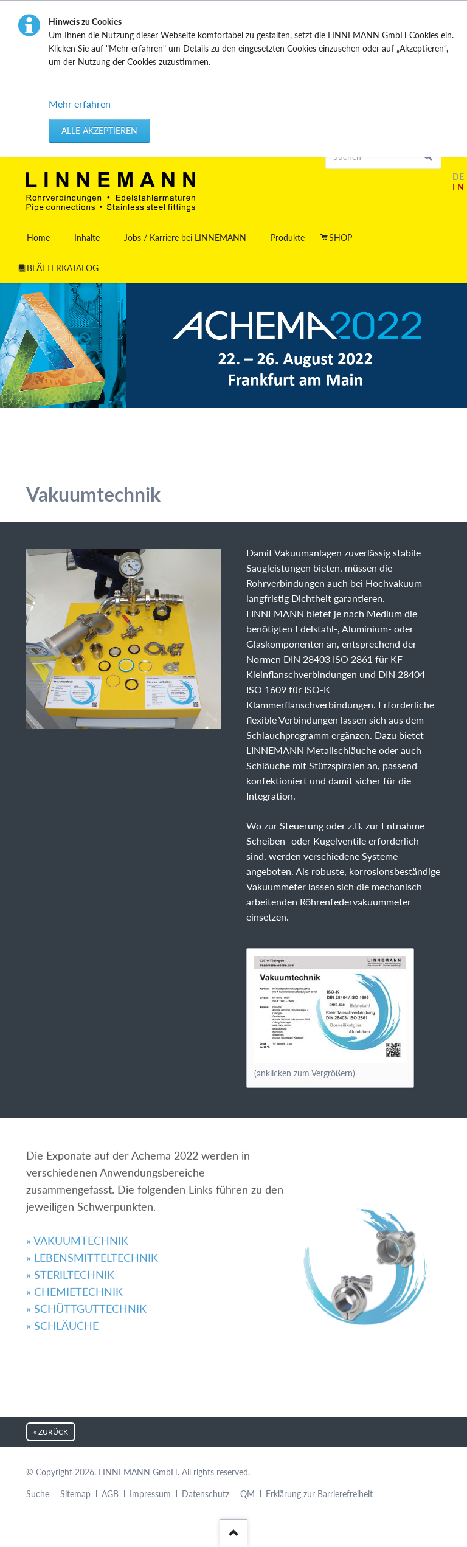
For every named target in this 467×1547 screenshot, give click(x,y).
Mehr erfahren (80, 103)
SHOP (340, 237)
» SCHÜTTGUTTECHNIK (86, 1237)
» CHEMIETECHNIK (74, 1220)
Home (38, 237)
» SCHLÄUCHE (62, 1254)
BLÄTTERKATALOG (63, 268)
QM (247, 1494)
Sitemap (75, 1494)
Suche (37, 1494)
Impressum (150, 1494)
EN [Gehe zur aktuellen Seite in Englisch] (458, 187)
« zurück (50, 1431)
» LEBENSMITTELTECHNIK (92, 1185)
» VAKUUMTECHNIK (77, 1168)
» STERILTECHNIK (70, 1202)
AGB (110, 1494)
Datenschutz (205, 1494)
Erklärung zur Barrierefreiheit (319, 1494)
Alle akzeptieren (99, 130)
